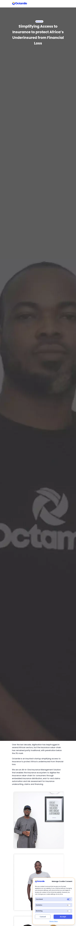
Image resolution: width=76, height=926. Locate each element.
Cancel (43, 917)
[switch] (69, 905)
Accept (63, 917)
